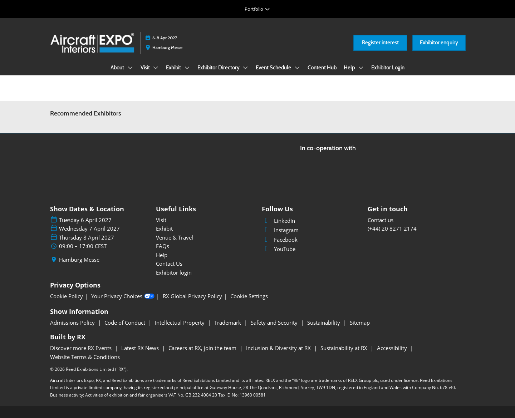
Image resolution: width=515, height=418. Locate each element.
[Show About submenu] (130, 67)
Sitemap (360, 322)
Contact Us (169, 263)
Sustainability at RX (344, 347)
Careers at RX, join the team (203, 347)
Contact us (380, 219)
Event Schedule (274, 67)
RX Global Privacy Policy (192, 296)
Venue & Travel (174, 237)
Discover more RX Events (81, 347)
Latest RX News (140, 347)
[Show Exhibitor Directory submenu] (245, 67)
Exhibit (174, 67)
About (118, 67)
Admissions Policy (73, 322)
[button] (380, 43)
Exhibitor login (174, 272)
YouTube (278, 248)
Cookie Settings (249, 296)
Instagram (280, 229)
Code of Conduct (125, 322)
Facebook (280, 239)
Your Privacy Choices (122, 296)
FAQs (162, 246)
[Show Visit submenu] (156, 67)
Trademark (228, 322)
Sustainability (324, 322)
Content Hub (322, 67)
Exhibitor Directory (219, 67)
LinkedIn (278, 220)
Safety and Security (275, 322)
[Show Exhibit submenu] (187, 67)
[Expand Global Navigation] (257, 9)
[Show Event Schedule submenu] (297, 67)
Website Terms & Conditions (85, 356)
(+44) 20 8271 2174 (392, 228)
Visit (146, 67)
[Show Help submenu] (361, 67)
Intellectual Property (180, 322)
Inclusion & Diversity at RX (279, 347)
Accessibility (392, 347)
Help (350, 67)
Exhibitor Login (387, 67)
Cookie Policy (66, 296)
